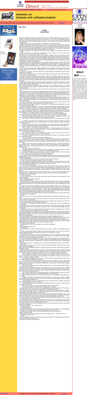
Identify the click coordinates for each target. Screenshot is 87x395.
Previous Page (4, 393)
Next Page (64, 393)
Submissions (62, 23)
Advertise (49, 9)
